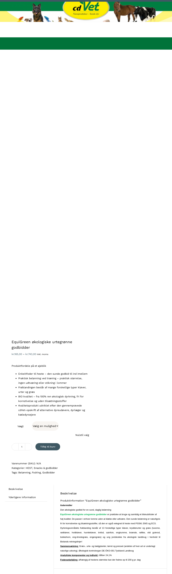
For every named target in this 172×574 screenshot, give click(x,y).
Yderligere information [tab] (22, 497)
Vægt (20, 426)
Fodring (36, 472)
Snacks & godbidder (46, 468)
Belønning (24, 472)
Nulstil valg (82, 435)
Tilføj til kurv (47, 446)
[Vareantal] (21, 446)
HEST (29, 468)
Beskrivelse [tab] (16, 489)
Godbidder (48, 472)
